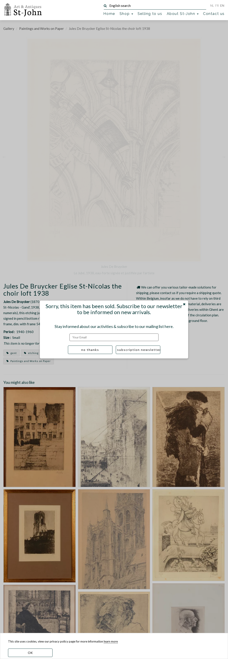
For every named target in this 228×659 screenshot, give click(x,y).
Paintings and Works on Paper (41, 28)
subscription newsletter (138, 350)
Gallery (8, 28)
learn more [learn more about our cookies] (111, 641)
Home (109, 14)
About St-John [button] (183, 14)
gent (11, 353)
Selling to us (150, 14)
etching (31, 353)
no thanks (90, 350)
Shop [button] (126, 14)
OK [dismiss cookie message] (30, 653)
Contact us (214, 14)
